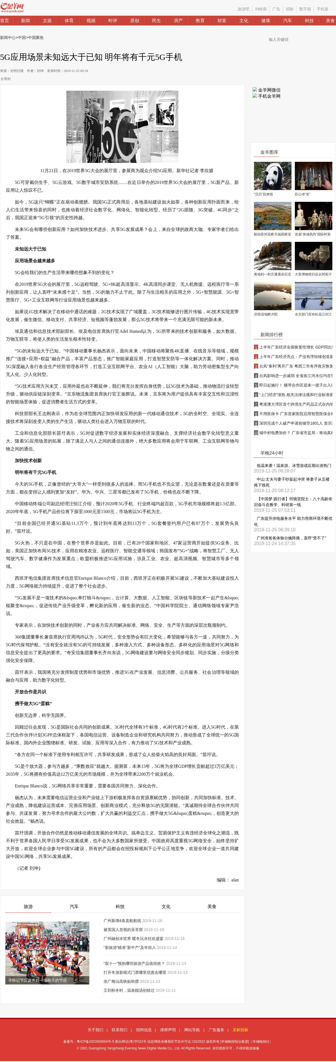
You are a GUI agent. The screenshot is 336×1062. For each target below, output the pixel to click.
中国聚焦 (36, 37)
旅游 (28, 906)
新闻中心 (8, 37)
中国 (22, 37)
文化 (166, 906)
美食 (211, 906)
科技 (120, 906)
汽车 (74, 906)
